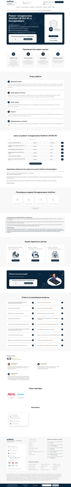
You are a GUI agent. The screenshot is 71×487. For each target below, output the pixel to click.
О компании (18, 7)
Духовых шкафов (44, 465)
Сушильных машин (56, 465)
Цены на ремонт (53, 36)
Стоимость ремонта (32, 439)
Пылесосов (55, 469)
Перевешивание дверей (16, 231)
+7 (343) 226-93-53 (28, 2)
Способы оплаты (32, 454)
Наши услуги (31, 449)
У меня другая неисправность (35, 163)
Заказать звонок (58, 2)
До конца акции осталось (25, 485)
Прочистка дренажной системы (26, 231)
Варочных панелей (32, 464)
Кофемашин (55, 467)
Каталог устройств (25, 7)
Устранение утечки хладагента (33, 230)
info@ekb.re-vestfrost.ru (15, 421)
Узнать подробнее (15, 260)
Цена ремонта (32, 7)
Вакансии (45, 7)
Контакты (49, 7)
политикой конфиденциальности (30, 41)
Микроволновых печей (33, 469)
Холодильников (32, 465)
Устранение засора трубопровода (52, 231)
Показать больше (35, 208)
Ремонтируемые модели (33, 448)
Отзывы (53, 7)
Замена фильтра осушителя (52, 230)
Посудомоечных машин (45, 464)
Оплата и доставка (39, 7)
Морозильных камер (45, 469)
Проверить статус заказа (48, 2)
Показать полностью (11, 182)
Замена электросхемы (43, 230)
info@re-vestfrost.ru (12, 450)
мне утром (26, 3)
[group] (11, 395)
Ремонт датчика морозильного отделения (39, 231)
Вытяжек (42, 467)
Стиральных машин (56, 464)
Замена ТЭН (59, 230)
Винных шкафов (32, 467)
